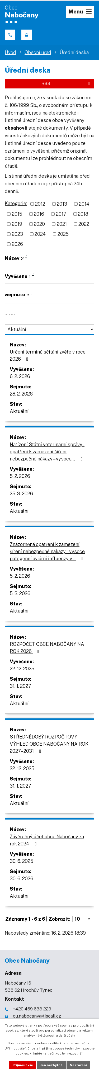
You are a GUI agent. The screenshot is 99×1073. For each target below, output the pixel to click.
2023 (17, 234)
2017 (61, 214)
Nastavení (78, 1065)
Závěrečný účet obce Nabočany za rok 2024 (47, 840)
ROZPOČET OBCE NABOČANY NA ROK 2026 (47, 647)
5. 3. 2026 (20, 593)
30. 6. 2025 (21, 861)
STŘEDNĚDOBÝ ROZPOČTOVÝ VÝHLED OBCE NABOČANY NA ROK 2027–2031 (49, 744)
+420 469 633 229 (32, 1008)
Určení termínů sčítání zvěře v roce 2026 (48, 355)
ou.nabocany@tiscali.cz (37, 1016)
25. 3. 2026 (21, 493)
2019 (17, 224)
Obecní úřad (38, 52)
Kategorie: (16, 203)
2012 (40, 204)
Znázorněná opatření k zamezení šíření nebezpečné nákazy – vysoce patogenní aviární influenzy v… (47, 551)
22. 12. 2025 (22, 668)
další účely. (67, 1035)
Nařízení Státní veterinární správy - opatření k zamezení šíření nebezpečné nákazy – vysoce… (47, 452)
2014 (84, 204)
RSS (66, 83)
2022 (83, 224)
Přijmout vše (22, 1065)
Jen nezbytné (51, 1065)
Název (14, 258)
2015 (17, 214)
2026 (17, 244)
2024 (40, 234)
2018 (83, 214)
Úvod (10, 52)
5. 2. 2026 (20, 476)
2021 (62, 224)
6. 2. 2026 (20, 376)
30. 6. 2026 (21, 878)
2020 (39, 224)
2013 (62, 204)
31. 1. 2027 (20, 686)
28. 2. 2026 (21, 394)
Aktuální (19, 411)
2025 (63, 234)
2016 (39, 214)
